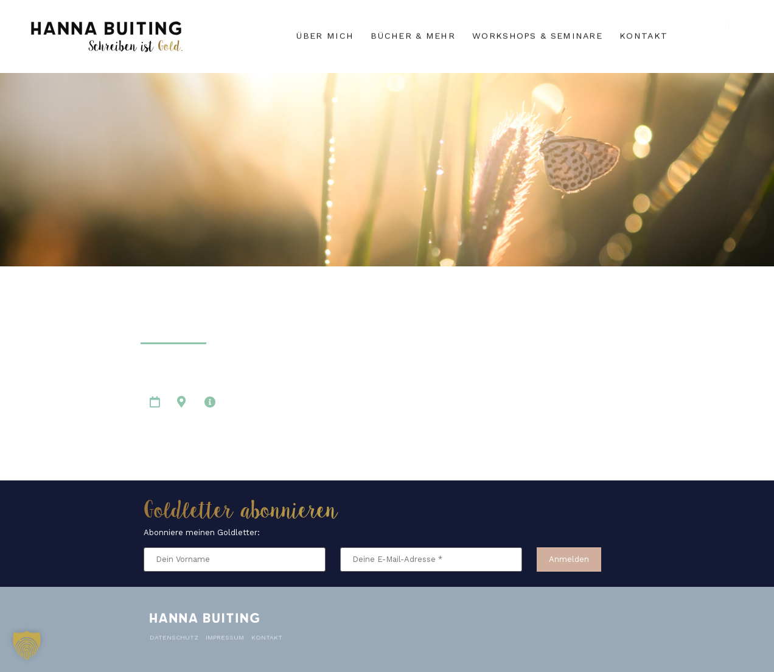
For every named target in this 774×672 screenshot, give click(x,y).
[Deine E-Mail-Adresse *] (431, 559)
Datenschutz (174, 634)
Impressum (225, 634)
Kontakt (643, 35)
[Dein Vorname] (235, 559)
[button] (27, 645)
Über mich (325, 35)
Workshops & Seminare (537, 35)
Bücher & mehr (413, 35)
